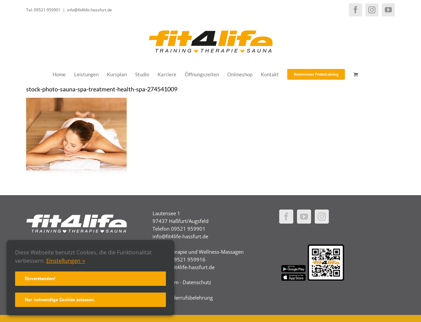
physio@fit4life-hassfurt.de (184, 267)
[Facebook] (286, 217)
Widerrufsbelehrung (190, 297)
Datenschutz (197, 282)
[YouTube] (304, 217)
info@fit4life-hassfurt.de (89, 10)
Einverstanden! (40, 278)
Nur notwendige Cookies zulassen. (60, 300)
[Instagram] (322, 217)
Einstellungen (65, 260)
